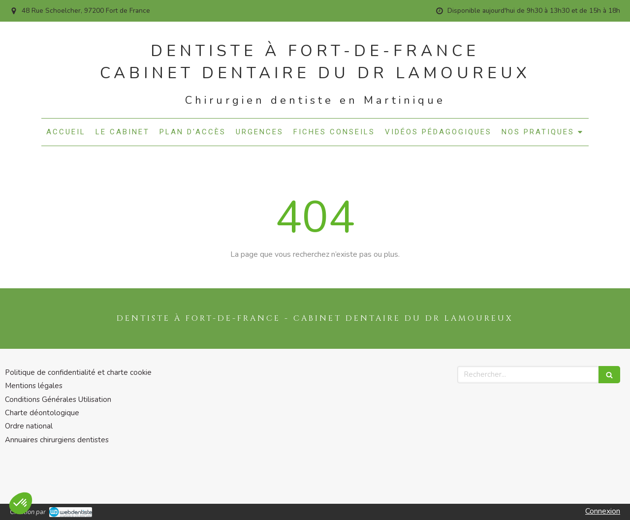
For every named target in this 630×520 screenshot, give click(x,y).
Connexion (602, 511)
